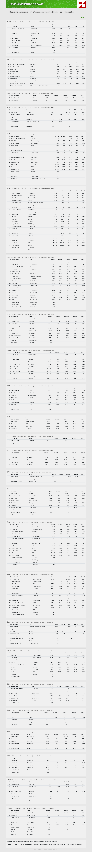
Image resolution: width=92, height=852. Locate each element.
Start (83, 17)
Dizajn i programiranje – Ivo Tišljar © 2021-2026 (46, 849)
